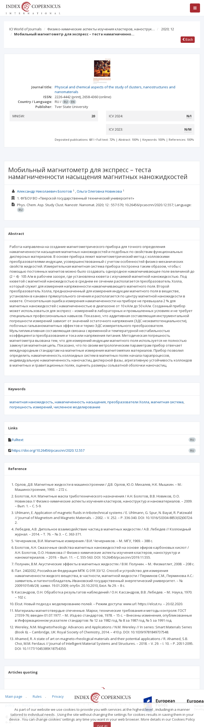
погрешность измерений (31, 407)
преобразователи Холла (128, 402)
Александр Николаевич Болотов (44, 191)
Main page (13, 696)
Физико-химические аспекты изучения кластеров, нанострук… (101, 29)
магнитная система (167, 402)
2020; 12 (167, 29)
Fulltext (17, 439)
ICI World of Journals (25, 29)
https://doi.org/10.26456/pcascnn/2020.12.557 (48, 450)
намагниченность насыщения (80, 402)
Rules (37, 696)
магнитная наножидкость (31, 402)
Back (187, 39)
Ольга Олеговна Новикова (99, 191)
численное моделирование (77, 407)
